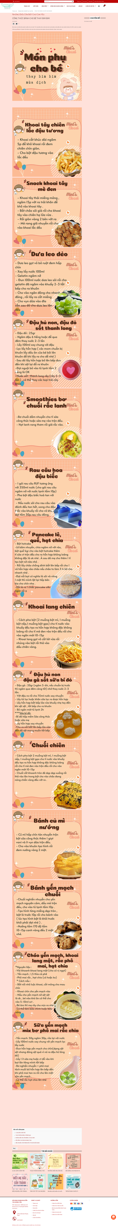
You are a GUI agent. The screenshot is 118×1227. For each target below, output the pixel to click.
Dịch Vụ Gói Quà (36, 1212)
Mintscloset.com (27, 1225)
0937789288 (17, 1)
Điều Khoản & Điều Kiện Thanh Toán (59, 1209)
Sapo (39, 1225)
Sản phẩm (91, 1)
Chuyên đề (95, 18)
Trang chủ (79, 1)
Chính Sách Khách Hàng (99, 1)
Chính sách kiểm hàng (57, 1214)
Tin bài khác (47, 1151)
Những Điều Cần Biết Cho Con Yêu (25, 11)
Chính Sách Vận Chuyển (57, 1205)
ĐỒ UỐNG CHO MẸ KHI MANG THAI (23, 1140)
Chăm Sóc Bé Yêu (37, 1217)
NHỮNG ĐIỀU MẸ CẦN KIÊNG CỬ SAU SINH (25, 1137)
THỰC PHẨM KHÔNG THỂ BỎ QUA (23, 1135)
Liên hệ (34, 1215)
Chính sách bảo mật (56, 1212)
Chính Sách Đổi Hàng (57, 1203)
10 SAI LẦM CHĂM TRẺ (20, 1132)
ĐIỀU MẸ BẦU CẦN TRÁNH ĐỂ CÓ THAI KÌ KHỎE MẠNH (28, 1142)
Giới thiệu (85, 1)
